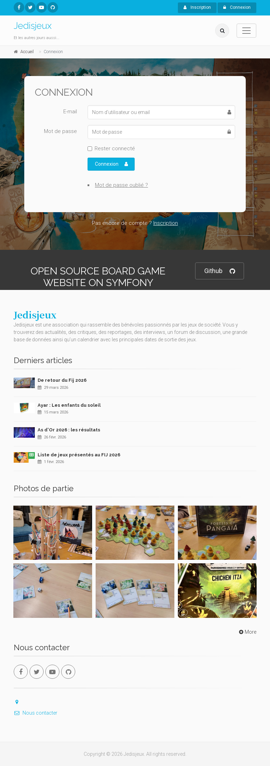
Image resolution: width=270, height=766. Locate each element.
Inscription (197, 7)
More (247, 632)
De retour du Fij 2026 (62, 380)
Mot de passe (60, 131)
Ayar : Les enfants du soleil (69, 405)
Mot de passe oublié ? (121, 185)
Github (219, 271)
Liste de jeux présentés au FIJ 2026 (79, 454)
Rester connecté (115, 148)
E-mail (70, 111)
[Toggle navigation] (246, 31)
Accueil (27, 51)
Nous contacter (35, 713)
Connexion (237, 7)
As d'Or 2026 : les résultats (69, 429)
